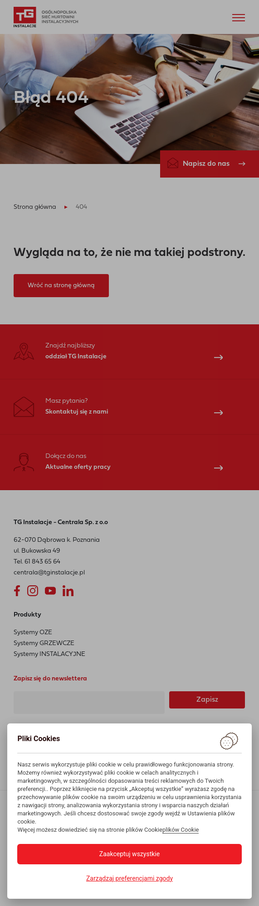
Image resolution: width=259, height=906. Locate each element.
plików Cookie (180, 829)
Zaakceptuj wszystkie (129, 854)
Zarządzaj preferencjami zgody (129, 878)
